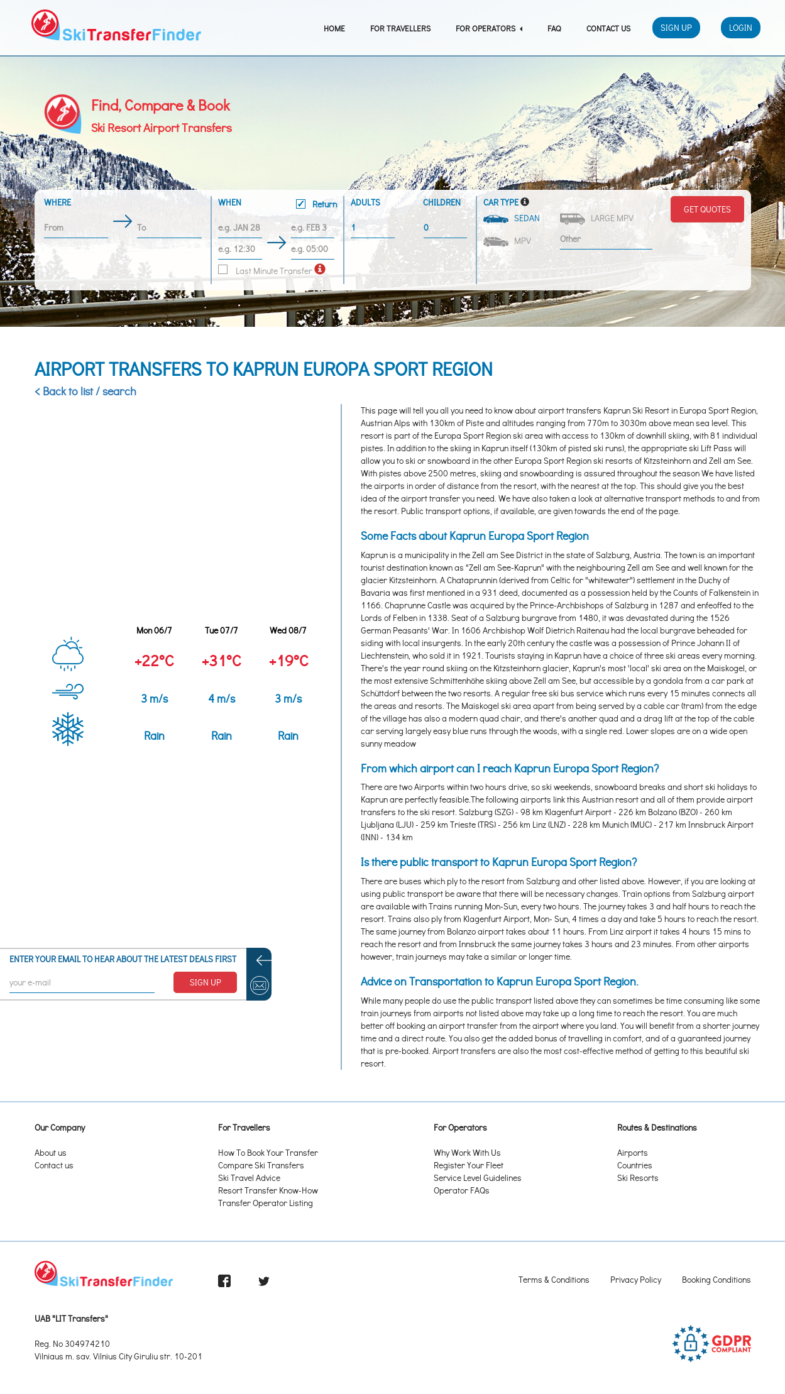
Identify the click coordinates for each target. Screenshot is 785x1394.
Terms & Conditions (554, 1279)
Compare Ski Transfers (261, 1165)
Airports (632, 1152)
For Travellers (400, 28)
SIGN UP (205, 982)
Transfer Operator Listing (265, 1203)
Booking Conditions (716, 1279)
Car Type (501, 202)
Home (334, 28)
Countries (634, 1165)
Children (442, 202)
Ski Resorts (638, 1177)
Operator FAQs (462, 1190)
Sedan (512, 218)
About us (51, 1152)
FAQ (554, 28)
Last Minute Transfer (265, 271)
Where (57, 202)
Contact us (54, 1165)
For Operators (489, 28)
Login (740, 27)
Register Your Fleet (468, 1165)
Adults (365, 202)
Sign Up (676, 27)
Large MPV (597, 218)
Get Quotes (707, 209)
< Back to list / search (85, 390)
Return (316, 204)
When (277, 205)
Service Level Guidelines (478, 1177)
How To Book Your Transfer (268, 1152)
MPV (508, 240)
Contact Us (608, 28)
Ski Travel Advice (249, 1177)
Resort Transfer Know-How (268, 1190)
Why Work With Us (467, 1152)
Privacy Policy (635, 1279)
